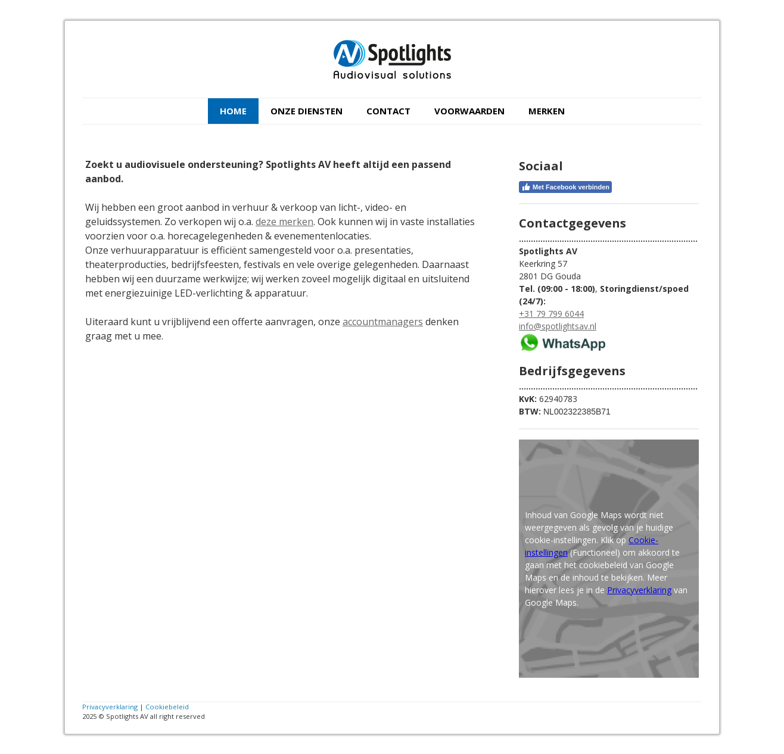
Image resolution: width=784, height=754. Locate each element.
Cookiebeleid (167, 706)
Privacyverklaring (639, 590)
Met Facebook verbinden (565, 187)
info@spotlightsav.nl (557, 326)
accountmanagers (383, 321)
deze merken (284, 221)
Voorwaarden (469, 111)
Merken (546, 111)
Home (233, 111)
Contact (388, 111)
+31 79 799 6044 (551, 313)
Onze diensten (306, 111)
